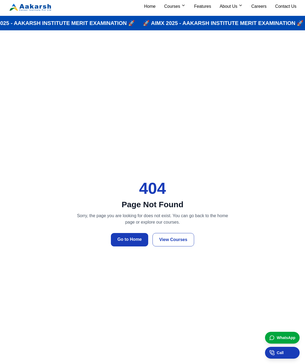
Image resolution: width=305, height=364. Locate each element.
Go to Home (129, 239)
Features (202, 6)
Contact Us (285, 6)
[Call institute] (282, 353)
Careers (259, 6)
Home (150, 6)
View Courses (173, 239)
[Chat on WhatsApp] (282, 338)
